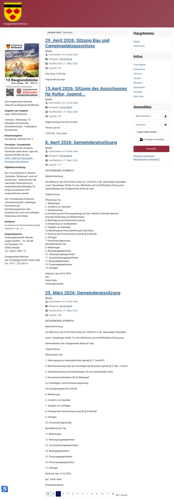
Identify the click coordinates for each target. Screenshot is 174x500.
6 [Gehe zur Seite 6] (82, 494)
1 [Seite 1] (58, 494)
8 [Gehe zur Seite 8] (92, 494)
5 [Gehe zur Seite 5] (77, 494)
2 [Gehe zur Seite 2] (63, 494)
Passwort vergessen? (144, 156)
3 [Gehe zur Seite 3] (68, 494)
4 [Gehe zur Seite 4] (72, 494)
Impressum (139, 46)
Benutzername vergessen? (146, 159)
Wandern (137, 82)
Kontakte (138, 92)
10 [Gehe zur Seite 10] (102, 494)
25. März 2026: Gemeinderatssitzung (82, 292)
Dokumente (139, 69)
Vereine (137, 78)
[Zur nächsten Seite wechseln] (107, 494)
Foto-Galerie (139, 64)
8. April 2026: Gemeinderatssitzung (81, 142)
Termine (137, 73)
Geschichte (139, 87)
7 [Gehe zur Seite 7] (87, 494)
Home (136, 41)
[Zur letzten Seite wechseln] (113, 494)
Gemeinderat (65, 59)
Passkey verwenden (151, 140)
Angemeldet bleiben (147, 132)
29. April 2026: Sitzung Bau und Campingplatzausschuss (77, 43)
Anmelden (151, 148)
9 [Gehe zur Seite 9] (96, 494)
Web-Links (138, 96)
